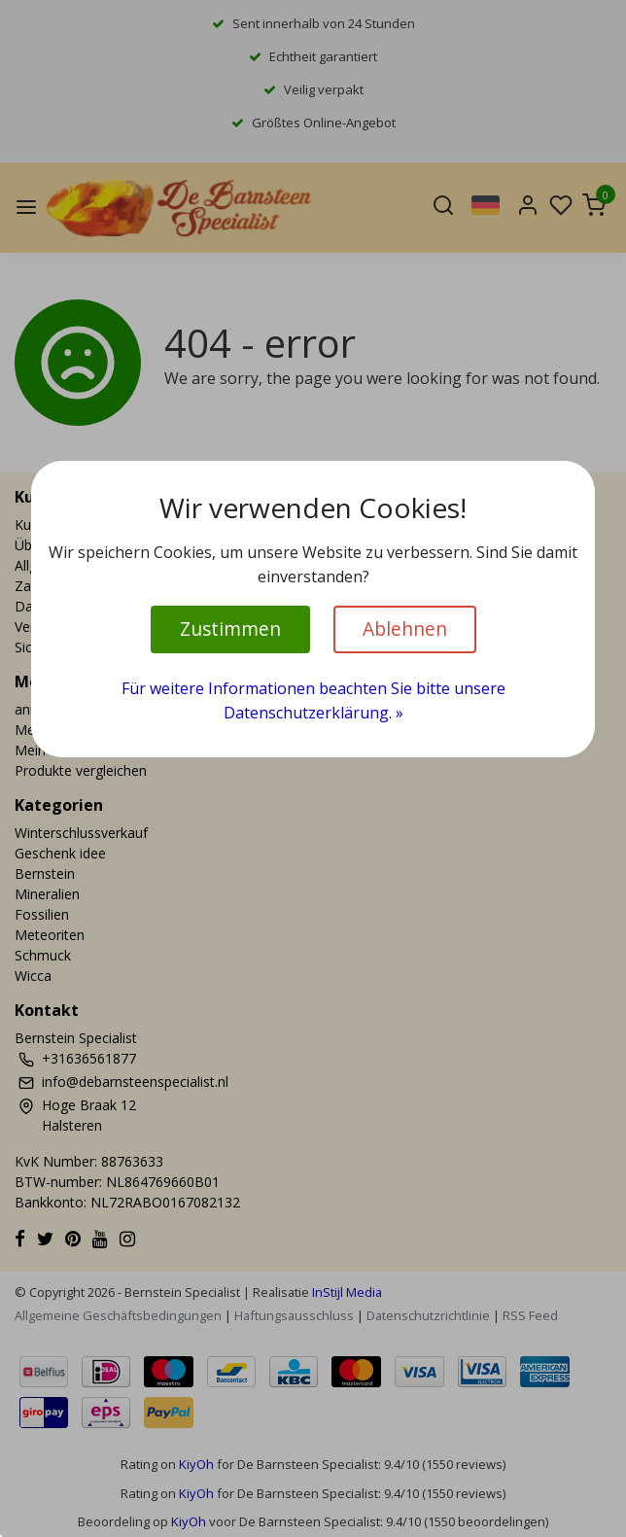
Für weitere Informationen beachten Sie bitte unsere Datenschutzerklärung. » (313, 701)
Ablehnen (405, 628)
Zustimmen (230, 628)
